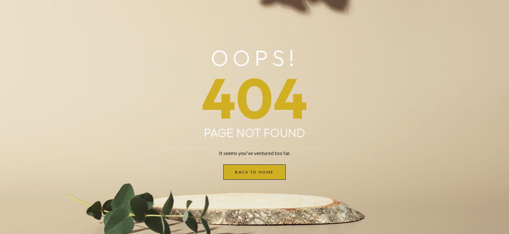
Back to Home (254, 172)
